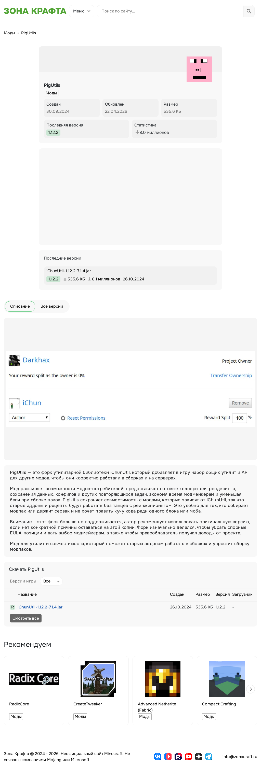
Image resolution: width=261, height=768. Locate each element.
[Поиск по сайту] (170, 11)
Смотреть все (25, 618)
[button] (250, 689)
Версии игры (23, 581)
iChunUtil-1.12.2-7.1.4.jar (40, 607)
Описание (20, 306)
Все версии (52, 306)
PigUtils (28, 33)
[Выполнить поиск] (248, 11)
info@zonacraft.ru (240, 756)
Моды (9, 33)
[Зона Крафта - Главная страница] (35, 11)
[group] (34, 690)
